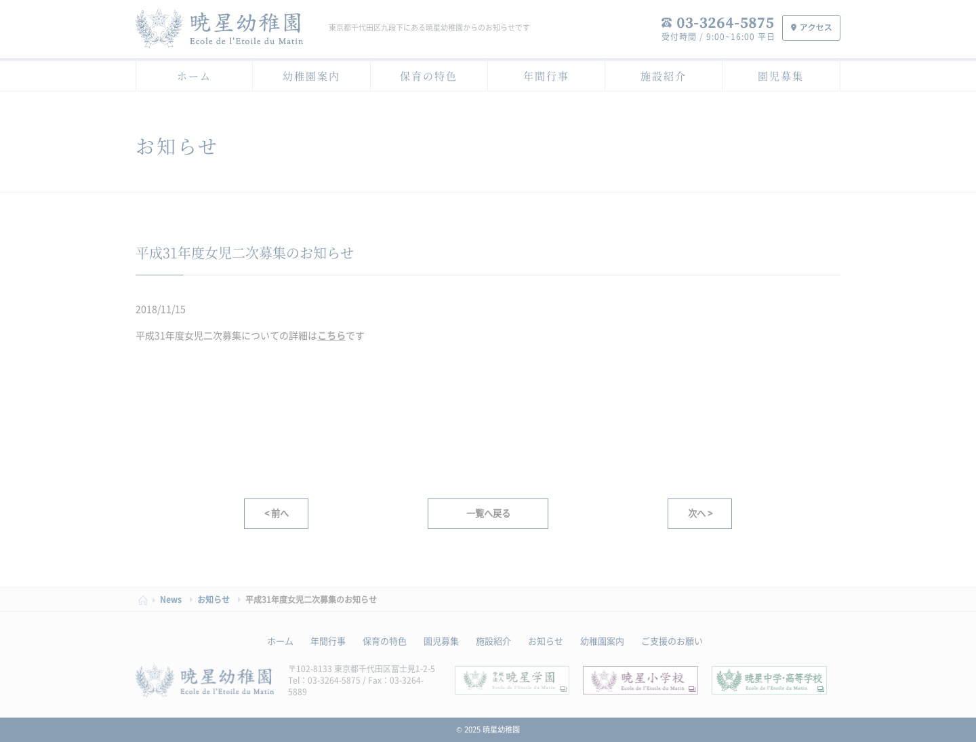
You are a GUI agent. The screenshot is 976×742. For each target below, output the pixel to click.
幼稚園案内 (311, 76)
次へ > (700, 513)
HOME (147, 600)
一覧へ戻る (488, 513)
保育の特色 (429, 76)
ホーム (194, 76)
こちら (331, 335)
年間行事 (546, 76)
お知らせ (545, 640)
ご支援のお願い (672, 640)
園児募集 (781, 76)
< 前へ (276, 513)
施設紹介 (663, 76)
